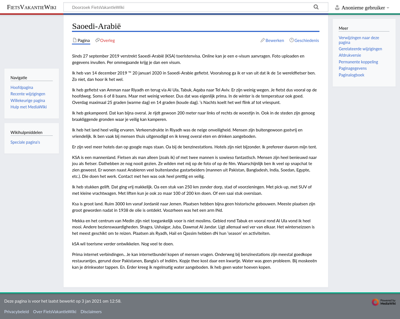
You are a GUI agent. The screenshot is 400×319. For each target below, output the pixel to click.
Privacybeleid (16, 311)
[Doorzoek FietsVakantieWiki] (196, 7)
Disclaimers (91, 311)
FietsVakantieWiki (31, 7)
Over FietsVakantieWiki (54, 311)
